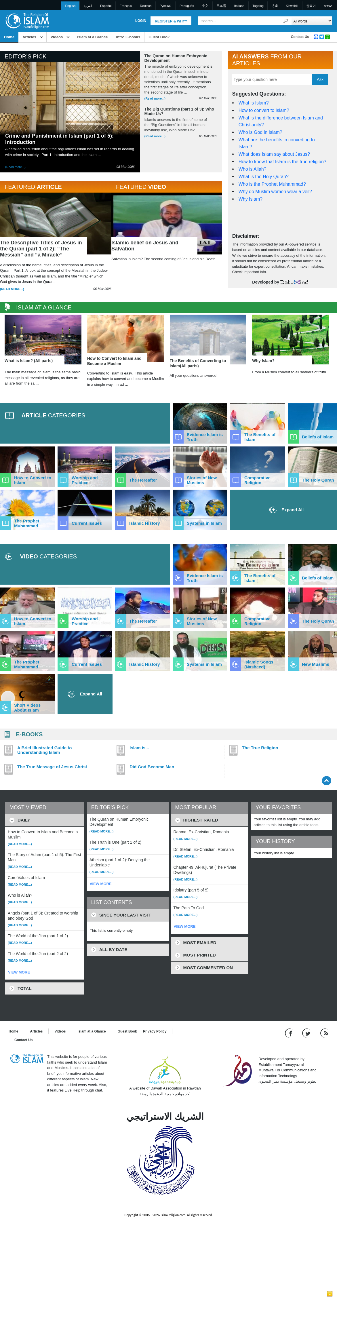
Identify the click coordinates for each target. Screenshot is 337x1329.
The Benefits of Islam (259, 437)
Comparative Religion (257, 480)
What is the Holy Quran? (264, 176)
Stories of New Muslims (202, 480)
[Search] (286, 20)
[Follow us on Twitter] (307, 1033)
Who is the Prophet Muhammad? (272, 184)
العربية (88, 5)
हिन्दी (275, 5)
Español (106, 5)
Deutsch (145, 5)
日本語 (221, 5)
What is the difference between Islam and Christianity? (281, 121)
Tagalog (258, 5)
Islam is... (139, 748)
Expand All (85, 694)
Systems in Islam (204, 523)
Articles (29, 37)
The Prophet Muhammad (26, 523)
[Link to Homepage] (27, 20)
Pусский (166, 5)
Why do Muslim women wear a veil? (275, 191)
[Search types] (311, 20)
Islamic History (144, 523)
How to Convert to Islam (32, 480)
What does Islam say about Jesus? (274, 154)
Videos (57, 37)
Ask (320, 79)
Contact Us (300, 37)
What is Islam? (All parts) (29, 360)
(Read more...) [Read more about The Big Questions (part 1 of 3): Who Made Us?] (154, 136)
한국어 (311, 5)
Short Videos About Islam (27, 707)
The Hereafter (143, 480)
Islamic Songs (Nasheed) (258, 664)
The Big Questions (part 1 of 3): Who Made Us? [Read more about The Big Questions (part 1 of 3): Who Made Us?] (179, 111)
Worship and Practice (85, 480)
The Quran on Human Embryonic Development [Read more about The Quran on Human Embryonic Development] (175, 58)
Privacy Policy (154, 1031)
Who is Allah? (252, 169)
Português (187, 5)
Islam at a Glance (92, 37)
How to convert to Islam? (264, 110)
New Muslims (315, 664)
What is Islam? (254, 102)
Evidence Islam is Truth (205, 437)
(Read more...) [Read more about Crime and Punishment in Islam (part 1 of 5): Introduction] (15, 167)
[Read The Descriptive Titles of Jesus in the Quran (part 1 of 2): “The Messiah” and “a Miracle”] (55, 230)
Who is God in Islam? (260, 132)
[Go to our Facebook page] (289, 1033)
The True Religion (260, 748)
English (70, 5)
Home (9, 37)
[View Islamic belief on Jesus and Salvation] (166, 224)
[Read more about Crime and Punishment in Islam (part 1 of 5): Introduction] (70, 102)
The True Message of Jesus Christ (52, 767)
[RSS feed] (324, 1033)
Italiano (239, 5)
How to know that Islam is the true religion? (282, 161)
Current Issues (87, 523)
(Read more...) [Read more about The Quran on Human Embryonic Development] (154, 98)
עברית (328, 5)
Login (140, 21)
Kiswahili (292, 5)
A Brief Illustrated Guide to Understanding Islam (44, 750)
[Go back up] (326, 780)
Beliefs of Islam (318, 436)
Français (126, 5)
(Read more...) (12, 289)
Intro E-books (128, 37)
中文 (205, 5)
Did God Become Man (152, 767)
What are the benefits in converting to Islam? (277, 143)
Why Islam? (251, 199)
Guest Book (159, 37)
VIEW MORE (19, 972)
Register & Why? (171, 21)
